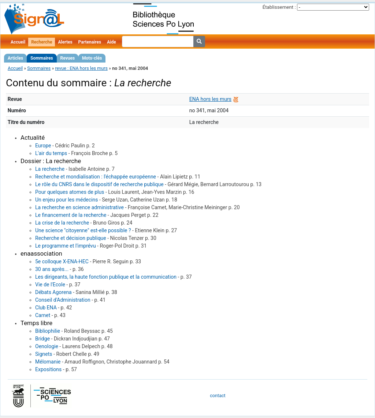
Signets (43, 354)
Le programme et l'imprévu (65, 246)
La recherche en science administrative (79, 207)
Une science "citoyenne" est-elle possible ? (83, 230)
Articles (15, 58)
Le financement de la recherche (70, 215)
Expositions (48, 369)
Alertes (65, 42)
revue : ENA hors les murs (81, 68)
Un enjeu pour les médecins (66, 200)
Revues (67, 58)
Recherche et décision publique (70, 238)
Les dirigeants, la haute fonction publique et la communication (106, 277)
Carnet (42, 315)
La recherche (49, 169)
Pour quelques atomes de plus (69, 192)
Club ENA (46, 307)
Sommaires (41, 58)
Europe (43, 145)
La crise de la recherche (62, 223)
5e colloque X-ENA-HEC (62, 261)
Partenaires (89, 42)
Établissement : (279, 7)
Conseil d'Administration (62, 300)
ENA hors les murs (210, 99)
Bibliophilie (47, 331)
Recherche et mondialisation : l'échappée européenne (95, 177)
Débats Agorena (53, 292)
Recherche (41, 42)
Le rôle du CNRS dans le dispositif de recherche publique (99, 184)
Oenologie (46, 346)
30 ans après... (51, 269)
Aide (111, 42)
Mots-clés (92, 58)
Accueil (18, 42)
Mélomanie (48, 362)
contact (217, 395)
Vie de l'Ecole (50, 284)
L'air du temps (51, 153)
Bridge (42, 339)
